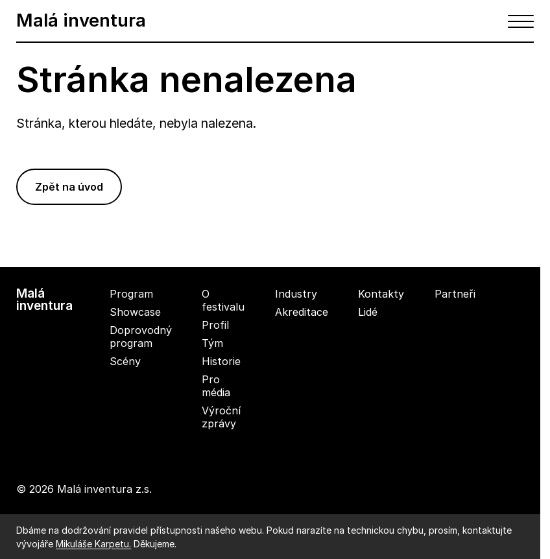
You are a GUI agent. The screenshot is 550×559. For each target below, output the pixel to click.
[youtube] (539, 317)
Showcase (135, 311)
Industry (296, 293)
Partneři (455, 293)
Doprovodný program (141, 337)
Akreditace (301, 311)
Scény (125, 361)
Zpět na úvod (69, 186)
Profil (215, 324)
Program (131, 293)
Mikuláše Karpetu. (93, 543)
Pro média (216, 386)
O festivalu (223, 300)
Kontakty (381, 293)
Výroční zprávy (221, 417)
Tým (212, 343)
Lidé (367, 311)
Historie (221, 361)
